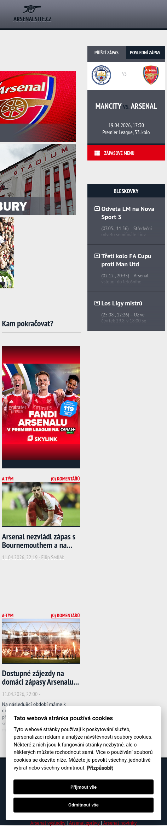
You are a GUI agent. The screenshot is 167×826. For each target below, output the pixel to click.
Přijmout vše (83, 787)
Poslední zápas (145, 52)
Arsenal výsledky (47, 823)
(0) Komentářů (65, 479)
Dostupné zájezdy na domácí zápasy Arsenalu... (40, 677)
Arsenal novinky (120, 823)
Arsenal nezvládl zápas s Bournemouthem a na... (39, 540)
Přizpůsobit (100, 768)
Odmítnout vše (83, 805)
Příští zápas (106, 52)
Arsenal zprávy (84, 823)
